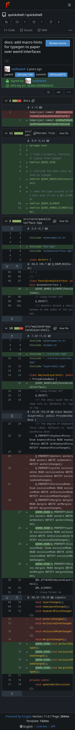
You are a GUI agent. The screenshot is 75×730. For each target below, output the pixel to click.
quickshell (16, 15)
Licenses (41, 726)
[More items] (70, 30)
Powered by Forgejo (19, 716)
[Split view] (58, 92)
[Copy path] (33, 101)
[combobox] (48, 92)
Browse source (57, 43)
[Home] (7, 5)
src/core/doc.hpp (28, 133)
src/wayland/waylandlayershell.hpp (38, 328)
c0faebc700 (25, 74)
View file (63, 133)
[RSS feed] (6, 22)
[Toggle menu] (69, 5)
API (53, 726)
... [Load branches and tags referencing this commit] (7, 60)
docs (26, 100)
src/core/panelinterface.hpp (37, 221)
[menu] (68, 92)
